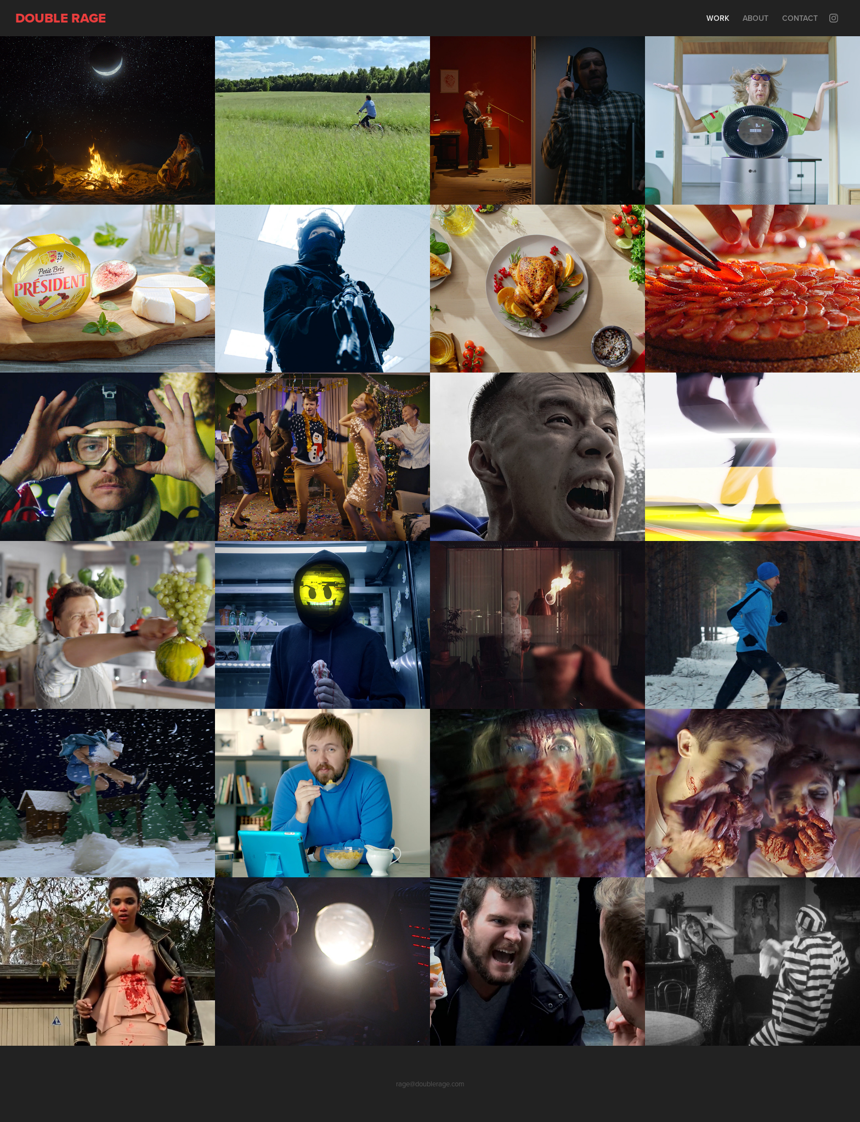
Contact (800, 18)
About (755, 18)
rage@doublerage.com (430, 1084)
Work (717, 18)
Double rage (60, 17)
